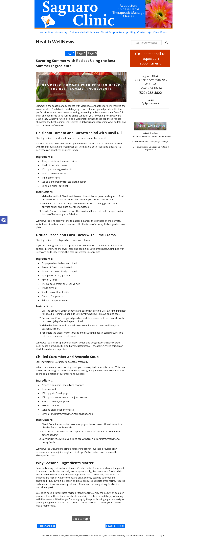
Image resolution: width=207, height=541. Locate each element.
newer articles (115, 525)
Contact (142, 32)
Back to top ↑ (81, 519)
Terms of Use (123, 535)
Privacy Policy (136, 535)
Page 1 (70, 53)
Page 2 (81, 53)
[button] (3, 220)
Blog (133, 32)
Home (43, 32)
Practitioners (56, 32)
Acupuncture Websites (50, 535)
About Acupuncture (112, 32)
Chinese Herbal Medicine (84, 32)
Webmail (150, 535)
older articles (46, 525)
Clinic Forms (160, 32)
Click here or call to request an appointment (150, 58)
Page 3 (92, 53)
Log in (161, 535)
